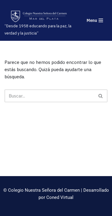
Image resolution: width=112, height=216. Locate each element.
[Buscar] (49, 95)
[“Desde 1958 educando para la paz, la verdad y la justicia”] (38, 23)
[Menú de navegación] (95, 20)
